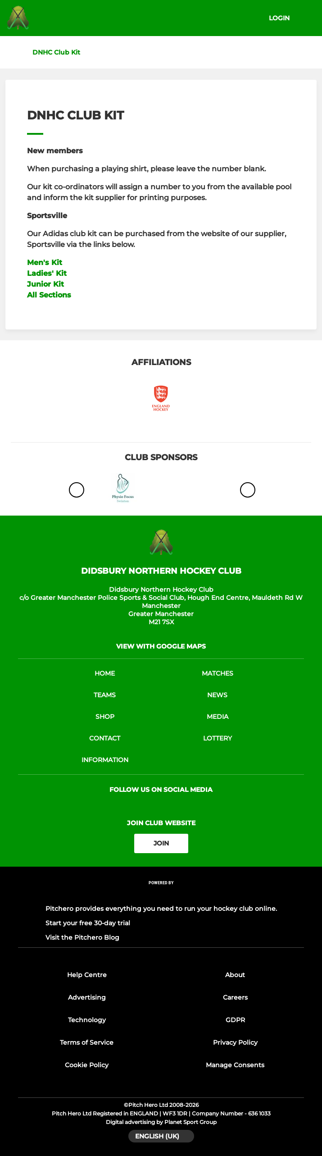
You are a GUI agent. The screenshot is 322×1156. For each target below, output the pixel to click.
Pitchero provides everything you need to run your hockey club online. (161, 909)
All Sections (49, 295)
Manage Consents (235, 1065)
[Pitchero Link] (161, 894)
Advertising (87, 997)
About (235, 975)
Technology (87, 1020)
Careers (235, 997)
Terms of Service (86, 1042)
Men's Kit (44, 262)
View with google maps (161, 646)
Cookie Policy (87, 1065)
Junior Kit (45, 284)
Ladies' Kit (47, 273)
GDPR (235, 1020)
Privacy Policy (235, 1042)
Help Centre (87, 975)
